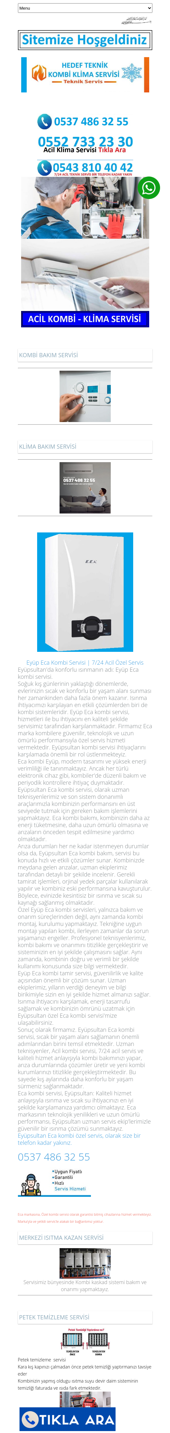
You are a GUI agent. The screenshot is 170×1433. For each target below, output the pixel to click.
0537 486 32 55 (54, 1156)
